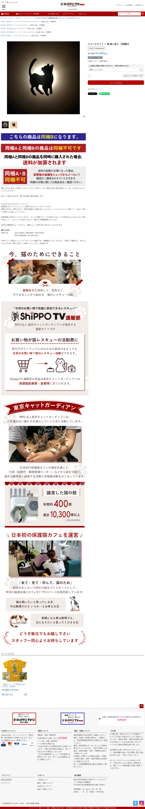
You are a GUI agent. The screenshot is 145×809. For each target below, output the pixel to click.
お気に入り (53, 14)
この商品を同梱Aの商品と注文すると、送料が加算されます (109, 66)
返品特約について (95, 89)
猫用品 (5, 14)
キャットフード (23, 14)
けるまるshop (22, 21)
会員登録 (129, 5)
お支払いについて (8, 731)
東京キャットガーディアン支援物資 (28, 18)
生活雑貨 (10, 28)
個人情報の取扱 (33, 803)
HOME (3, 21)
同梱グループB (12, 35)
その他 (113, 731)
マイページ (68, 14)
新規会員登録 (6, 780)
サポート (41, 775)
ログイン (121, 5)
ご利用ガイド (139, 5)
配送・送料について (45, 783)
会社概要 (77, 775)
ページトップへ (142, 706)
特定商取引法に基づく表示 (91, 764)
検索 (143, 14)
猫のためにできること (8, 18)
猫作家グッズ (11, 21)
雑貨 (36, 14)
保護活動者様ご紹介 (74, 18)
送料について (43, 731)
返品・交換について (82, 731)
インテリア (18, 32)
